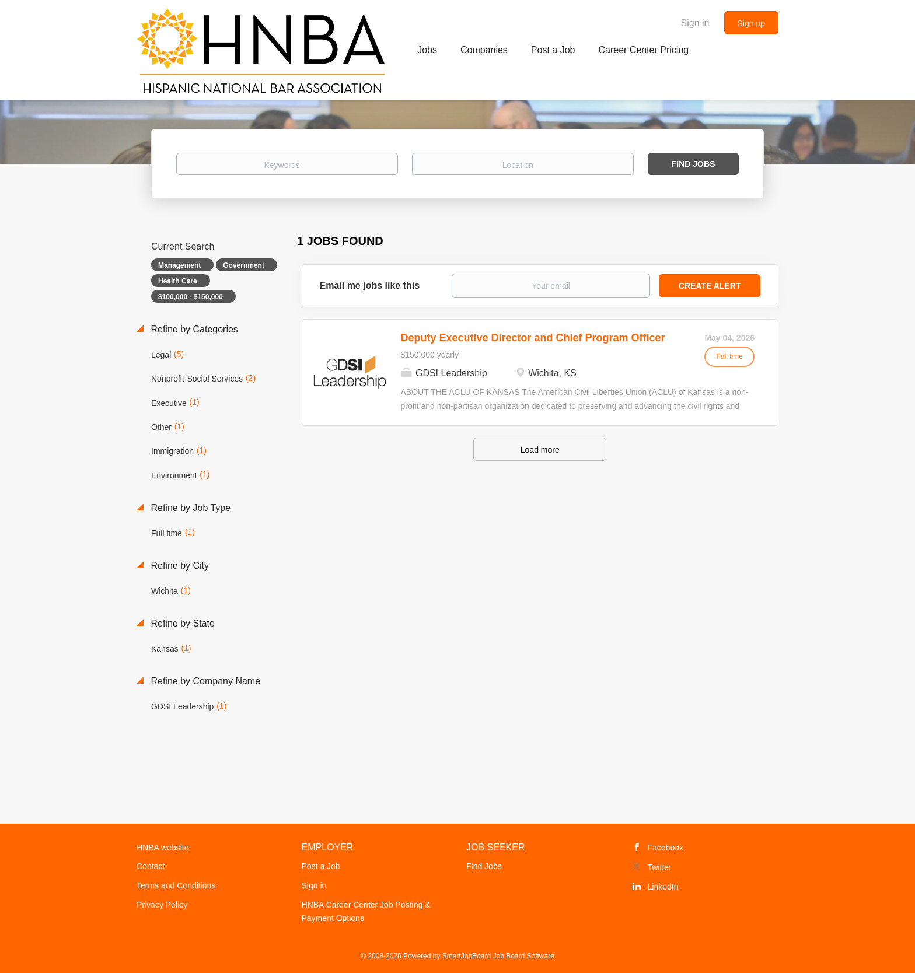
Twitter (660, 867)
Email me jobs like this (370, 285)
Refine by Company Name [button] (204, 681)
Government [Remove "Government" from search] (243, 265)
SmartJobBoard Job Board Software (498, 956)
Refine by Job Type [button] (189, 508)
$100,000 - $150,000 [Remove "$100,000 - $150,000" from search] (190, 297)
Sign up (751, 23)
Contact (151, 866)
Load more (540, 449)
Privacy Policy (162, 904)
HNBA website (162, 847)
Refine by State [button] (181, 623)
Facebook (665, 847)
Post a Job (321, 866)
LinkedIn (663, 886)
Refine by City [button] (178, 565)
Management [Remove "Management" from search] (179, 265)
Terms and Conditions (176, 885)
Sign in (695, 23)
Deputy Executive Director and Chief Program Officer (533, 338)
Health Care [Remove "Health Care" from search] (177, 281)
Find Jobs (693, 164)
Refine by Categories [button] (193, 329)
